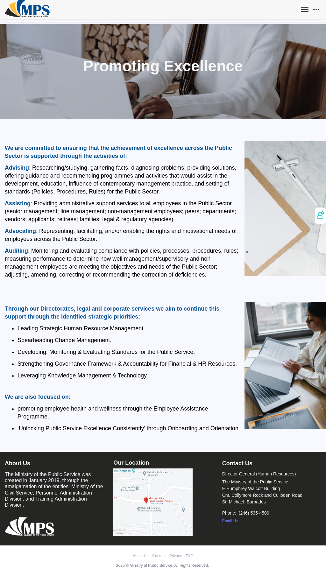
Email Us (230, 521)
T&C (189, 556)
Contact (158, 556)
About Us (140, 556)
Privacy (175, 556)
